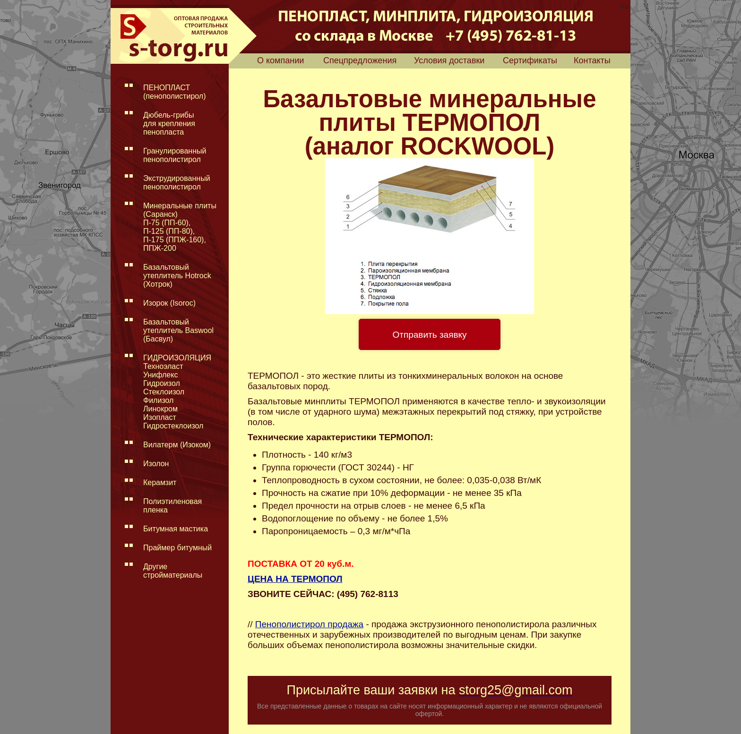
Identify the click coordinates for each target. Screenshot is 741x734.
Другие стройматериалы (172, 571)
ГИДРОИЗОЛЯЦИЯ (177, 358)
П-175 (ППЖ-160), (174, 240)
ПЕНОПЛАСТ (174, 92)
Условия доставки (449, 60)
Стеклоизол (163, 392)
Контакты (592, 60)
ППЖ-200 (159, 248)
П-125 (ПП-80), (169, 231)
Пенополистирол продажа (309, 624)
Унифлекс (160, 375)
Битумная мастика (175, 529)
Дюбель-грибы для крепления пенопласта (169, 123)
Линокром (160, 409)
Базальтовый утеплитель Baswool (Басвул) (178, 330)
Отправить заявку (429, 335)
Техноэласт (163, 366)
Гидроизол (161, 383)
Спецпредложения (359, 60)
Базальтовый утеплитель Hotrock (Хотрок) (177, 275)
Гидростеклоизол (173, 426)
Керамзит (159, 482)
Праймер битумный (177, 548)
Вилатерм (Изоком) (177, 445)
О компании (280, 60)
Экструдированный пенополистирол (176, 182)
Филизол (158, 400)
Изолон (156, 464)
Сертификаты (530, 60)
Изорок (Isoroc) (169, 303)
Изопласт (159, 417)
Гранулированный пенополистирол (174, 155)
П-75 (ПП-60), (166, 223)
